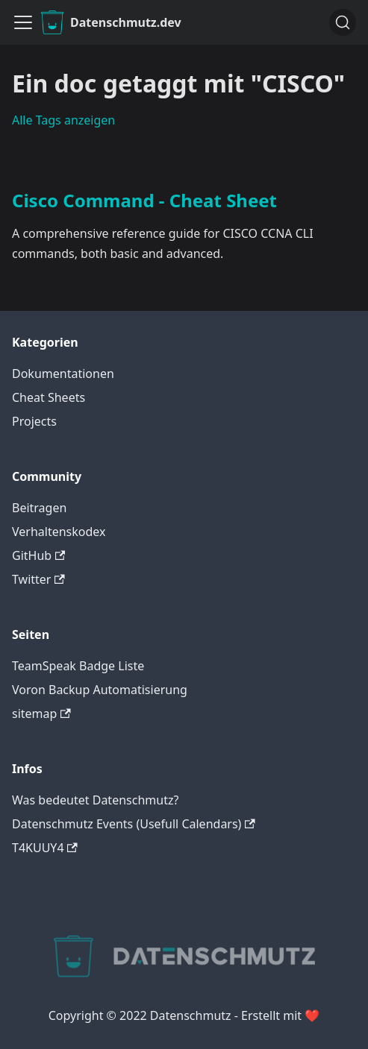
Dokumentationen (63, 373)
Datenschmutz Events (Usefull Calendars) (133, 824)
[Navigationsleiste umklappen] (23, 22)
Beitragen (39, 508)
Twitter (38, 579)
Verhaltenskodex (59, 531)
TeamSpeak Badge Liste (78, 666)
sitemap (41, 713)
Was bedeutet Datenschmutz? (95, 800)
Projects (34, 421)
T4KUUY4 (45, 847)
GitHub (38, 555)
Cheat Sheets (48, 397)
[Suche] (342, 22)
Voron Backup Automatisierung (99, 689)
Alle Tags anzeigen (63, 120)
